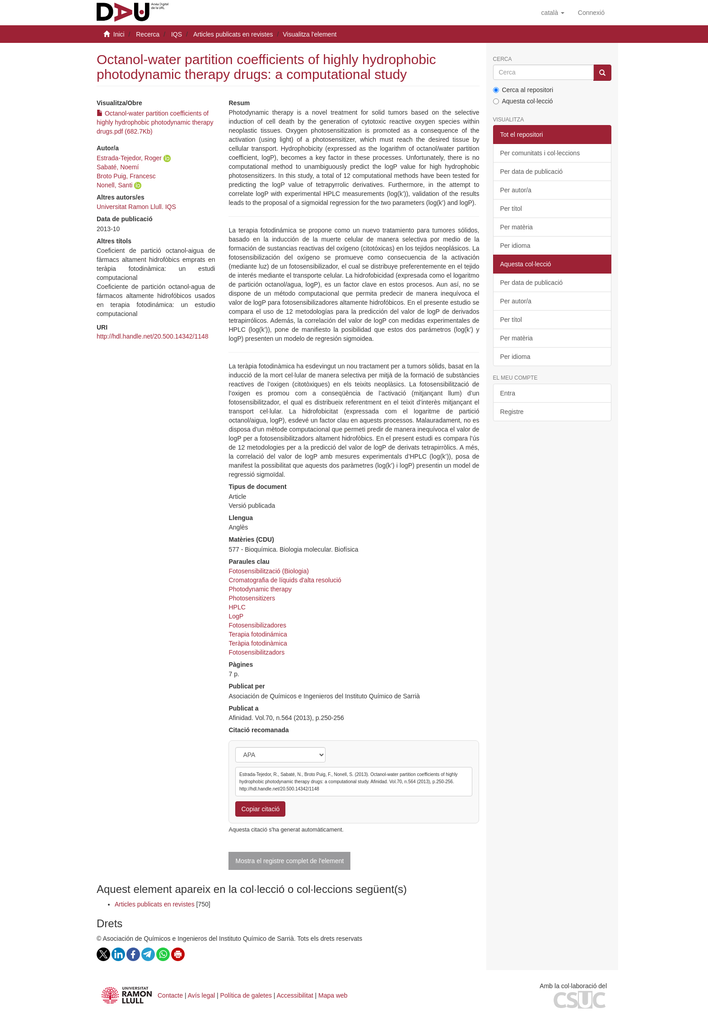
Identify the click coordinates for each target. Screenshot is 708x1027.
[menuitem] (591, 12)
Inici (119, 34)
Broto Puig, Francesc (126, 176)
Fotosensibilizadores (257, 625)
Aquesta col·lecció (523, 101)
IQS (176, 34)
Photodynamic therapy (259, 589)
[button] (553, 12)
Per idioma (515, 245)
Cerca (502, 59)
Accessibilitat (295, 995)
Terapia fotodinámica (257, 634)
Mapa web (333, 995)
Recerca (147, 34)
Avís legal (201, 995)
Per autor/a (515, 190)
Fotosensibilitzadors (256, 652)
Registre (512, 411)
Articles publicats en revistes (233, 34)
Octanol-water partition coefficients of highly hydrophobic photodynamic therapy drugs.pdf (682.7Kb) (155, 122)
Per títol (511, 208)
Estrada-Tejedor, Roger (129, 158)
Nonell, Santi (114, 185)
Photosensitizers (251, 598)
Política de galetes (246, 995)
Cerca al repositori (523, 89)
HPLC (236, 607)
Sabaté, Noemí (118, 167)
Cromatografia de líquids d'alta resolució (284, 580)
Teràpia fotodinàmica (257, 643)
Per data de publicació (531, 171)
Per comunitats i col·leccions (540, 153)
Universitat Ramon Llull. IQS (136, 206)
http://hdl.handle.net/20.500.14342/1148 (153, 336)
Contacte (170, 995)
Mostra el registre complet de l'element (289, 860)
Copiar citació (260, 809)
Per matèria (516, 227)
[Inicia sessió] (591, 12)
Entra (507, 393)
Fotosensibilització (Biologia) (268, 571)
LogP (235, 616)
